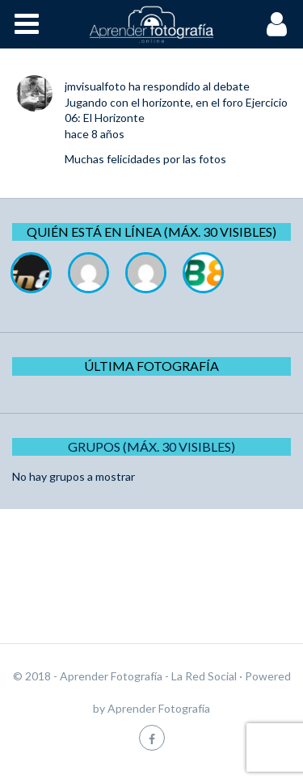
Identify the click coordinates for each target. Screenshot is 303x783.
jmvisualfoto (95, 86)
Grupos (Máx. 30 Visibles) (151, 446)
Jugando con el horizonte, (129, 102)
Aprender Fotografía (158, 708)
